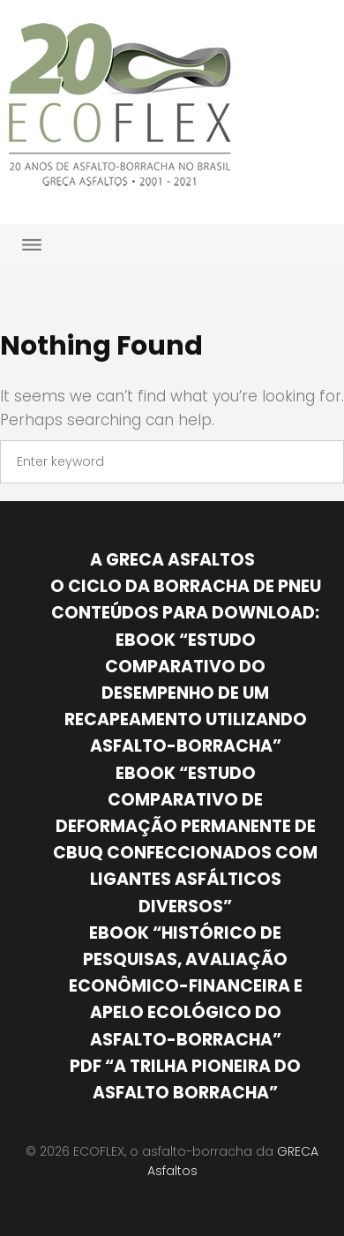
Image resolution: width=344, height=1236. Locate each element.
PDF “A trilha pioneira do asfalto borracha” (185, 1079)
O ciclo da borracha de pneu (185, 586)
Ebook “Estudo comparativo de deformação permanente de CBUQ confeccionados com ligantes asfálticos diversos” (185, 839)
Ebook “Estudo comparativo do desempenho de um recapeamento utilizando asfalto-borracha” (185, 693)
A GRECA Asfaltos (172, 560)
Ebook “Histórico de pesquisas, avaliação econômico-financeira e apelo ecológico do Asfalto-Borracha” (186, 986)
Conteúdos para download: (185, 613)
